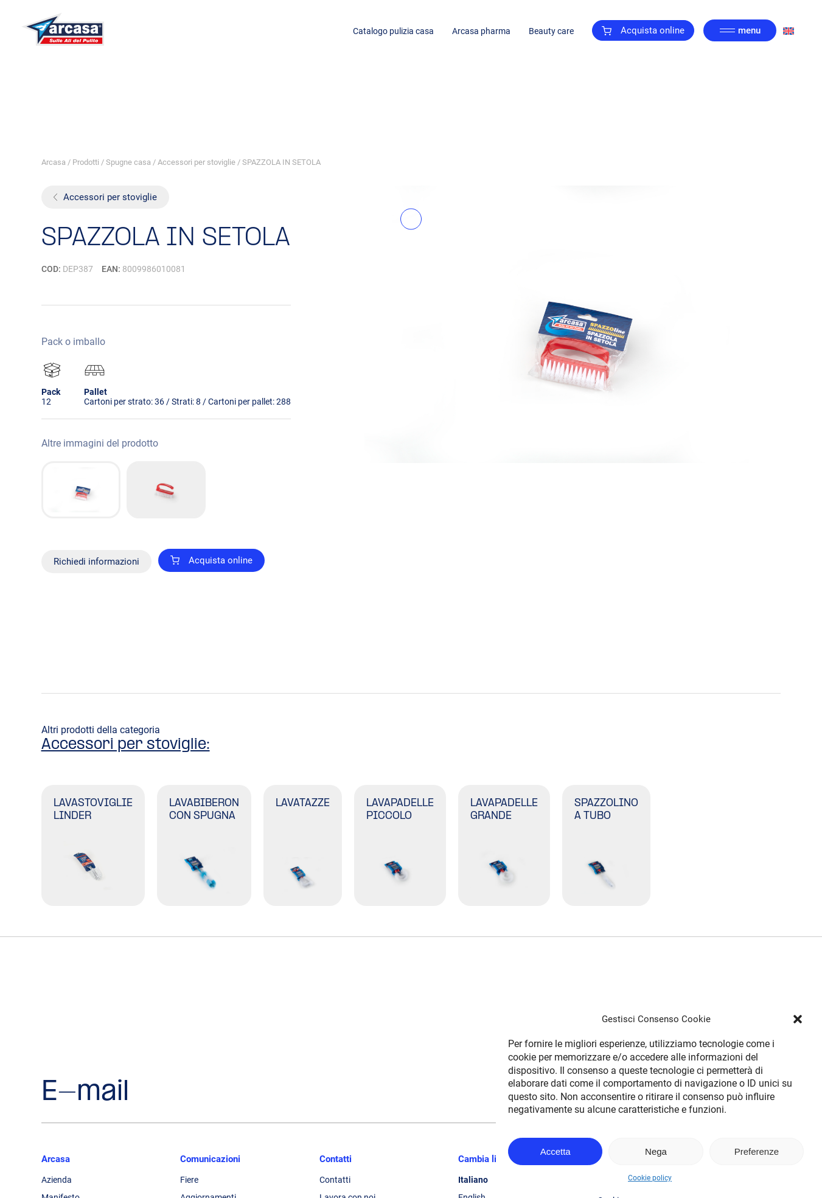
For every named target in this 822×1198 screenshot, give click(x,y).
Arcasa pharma (481, 31)
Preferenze (756, 1151)
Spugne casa (128, 162)
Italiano (473, 1180)
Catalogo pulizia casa (393, 31)
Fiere (189, 1180)
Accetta (555, 1151)
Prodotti (85, 162)
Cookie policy (650, 1178)
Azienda (56, 1180)
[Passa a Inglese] (788, 31)
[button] (798, 1019)
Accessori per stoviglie (196, 162)
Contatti (335, 1159)
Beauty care (551, 31)
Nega (656, 1151)
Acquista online (643, 30)
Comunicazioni (210, 1159)
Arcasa (53, 162)
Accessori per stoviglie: (125, 745)
